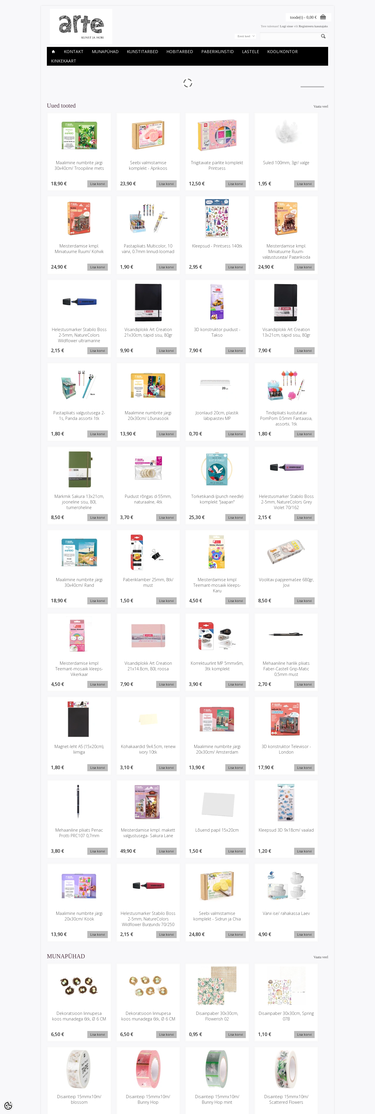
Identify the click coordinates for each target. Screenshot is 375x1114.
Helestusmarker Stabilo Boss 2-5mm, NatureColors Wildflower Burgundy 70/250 (187, 759)
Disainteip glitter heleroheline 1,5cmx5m (244, 936)
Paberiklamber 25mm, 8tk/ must (130, 499)
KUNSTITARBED (142, 51)
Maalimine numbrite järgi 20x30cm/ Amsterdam (73, 669)
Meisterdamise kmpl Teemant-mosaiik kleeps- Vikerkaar (301, 502)
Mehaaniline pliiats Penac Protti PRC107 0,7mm (187, 669)
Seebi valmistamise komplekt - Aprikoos (130, 165)
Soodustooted (105, 1078)
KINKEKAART (63, 61)
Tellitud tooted (152, 1083)
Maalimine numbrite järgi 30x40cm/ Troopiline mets (73, 168)
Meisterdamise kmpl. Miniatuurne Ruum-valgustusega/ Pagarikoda (187, 254)
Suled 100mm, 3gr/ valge (244, 165)
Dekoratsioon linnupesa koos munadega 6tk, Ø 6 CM (73, 853)
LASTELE (250, 51)
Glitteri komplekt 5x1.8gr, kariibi (73, 1017)
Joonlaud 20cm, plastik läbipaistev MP (301, 332)
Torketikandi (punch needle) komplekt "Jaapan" (244, 419)
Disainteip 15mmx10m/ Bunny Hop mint (130, 936)
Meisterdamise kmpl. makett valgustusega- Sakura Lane (245, 669)
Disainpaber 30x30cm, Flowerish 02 (187, 850)
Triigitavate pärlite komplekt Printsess (188, 165)
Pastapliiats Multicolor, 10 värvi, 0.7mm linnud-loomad (73, 251)
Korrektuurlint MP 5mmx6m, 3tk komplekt (130, 586)
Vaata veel (320, 106)
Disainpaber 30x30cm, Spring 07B (245, 850)
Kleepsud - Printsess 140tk (130, 249)
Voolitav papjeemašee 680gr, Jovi (245, 499)
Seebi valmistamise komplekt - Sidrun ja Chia (245, 753)
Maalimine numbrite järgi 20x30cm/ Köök (130, 750)
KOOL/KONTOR (282, 51)
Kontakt (73, 51)
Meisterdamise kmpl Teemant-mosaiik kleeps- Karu (187, 502)
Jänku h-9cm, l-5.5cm (301, 1015)
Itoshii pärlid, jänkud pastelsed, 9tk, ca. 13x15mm (245, 1020)
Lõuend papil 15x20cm (301, 664)
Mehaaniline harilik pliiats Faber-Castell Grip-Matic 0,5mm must (187, 589)
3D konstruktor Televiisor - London (130, 666)
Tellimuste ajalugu (155, 1078)
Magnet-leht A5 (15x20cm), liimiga (244, 583)
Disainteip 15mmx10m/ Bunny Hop (73, 936)
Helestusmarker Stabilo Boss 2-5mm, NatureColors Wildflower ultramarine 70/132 (245, 257)
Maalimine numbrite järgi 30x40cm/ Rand (73, 499)
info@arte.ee (199, 1092)
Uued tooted (103, 1083)
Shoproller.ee (318, 1104)
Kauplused (54, 1073)
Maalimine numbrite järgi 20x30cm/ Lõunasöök (245, 335)
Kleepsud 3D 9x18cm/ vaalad (73, 750)
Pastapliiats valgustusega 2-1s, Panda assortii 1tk (188, 335)
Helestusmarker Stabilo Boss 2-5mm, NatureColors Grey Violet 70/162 (302, 422)
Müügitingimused (59, 1088)
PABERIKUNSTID (217, 51)
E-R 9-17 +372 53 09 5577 (209, 1087)
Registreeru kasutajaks (313, 26)
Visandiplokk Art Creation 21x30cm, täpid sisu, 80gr (302, 251)
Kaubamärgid (104, 1073)
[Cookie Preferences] (8, 1106)
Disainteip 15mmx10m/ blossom (302, 850)
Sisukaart (101, 1088)
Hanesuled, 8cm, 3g (130, 1015)
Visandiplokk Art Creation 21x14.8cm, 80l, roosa (73, 586)
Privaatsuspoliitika (60, 1083)
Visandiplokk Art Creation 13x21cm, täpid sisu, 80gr (130, 335)
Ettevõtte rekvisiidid (61, 1078)
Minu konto (150, 1073)
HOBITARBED (179, 51)
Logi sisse (286, 26)
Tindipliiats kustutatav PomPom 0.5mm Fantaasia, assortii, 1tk (73, 419)
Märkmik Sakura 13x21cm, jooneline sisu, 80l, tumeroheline (130, 419)
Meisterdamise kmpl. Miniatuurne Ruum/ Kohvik (302, 168)
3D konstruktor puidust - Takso (73, 332)
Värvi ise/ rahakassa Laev (302, 750)
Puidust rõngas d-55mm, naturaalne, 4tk (187, 416)
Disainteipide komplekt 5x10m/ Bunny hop (301, 936)
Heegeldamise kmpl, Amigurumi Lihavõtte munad (187, 1020)
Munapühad (105, 51)
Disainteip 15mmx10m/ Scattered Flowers (187, 936)
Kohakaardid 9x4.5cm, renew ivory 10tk (302, 583)
